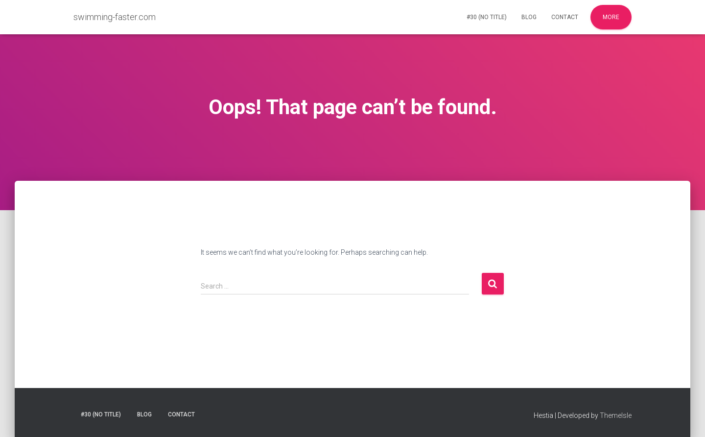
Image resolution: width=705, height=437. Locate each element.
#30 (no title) (487, 17)
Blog (529, 17)
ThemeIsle (616, 415)
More (611, 17)
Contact (564, 17)
